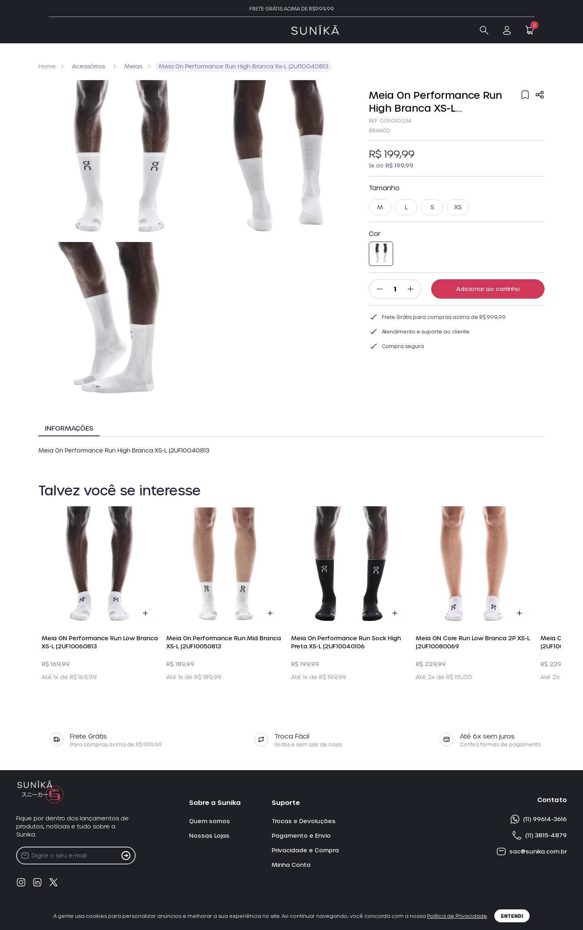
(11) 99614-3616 (538, 819)
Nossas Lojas (209, 835)
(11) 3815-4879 (539, 835)
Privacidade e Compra (305, 850)
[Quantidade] (395, 289)
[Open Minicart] (529, 30)
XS (458, 207)
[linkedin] (37, 882)
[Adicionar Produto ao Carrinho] (145, 613)
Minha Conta (291, 864)
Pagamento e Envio (301, 835)
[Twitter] (53, 882)
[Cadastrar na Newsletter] (126, 855)
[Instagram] (21, 882)
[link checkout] (507, 30)
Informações (69, 428)
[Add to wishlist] (525, 95)
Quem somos (209, 820)
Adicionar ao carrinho (488, 288)
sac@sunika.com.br (531, 851)
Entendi (512, 916)
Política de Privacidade (457, 916)
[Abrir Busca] (484, 30)
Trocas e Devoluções (304, 820)
